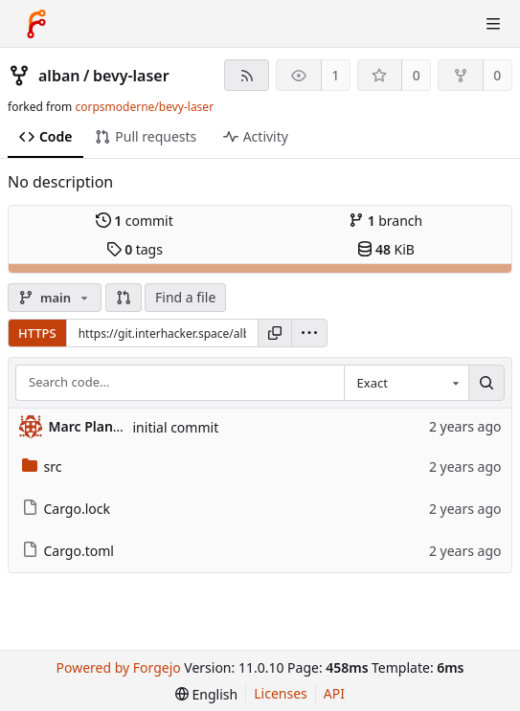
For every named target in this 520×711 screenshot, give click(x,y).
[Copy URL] (275, 333)
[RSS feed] (246, 75)
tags (134, 249)
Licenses (280, 693)
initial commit (176, 427)
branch (385, 220)
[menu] (309, 333)
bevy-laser (131, 75)
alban (58, 75)
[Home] (36, 24)
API (334, 693)
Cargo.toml (68, 551)
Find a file (185, 297)
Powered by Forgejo (118, 667)
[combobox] (406, 383)
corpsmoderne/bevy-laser (144, 107)
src (42, 466)
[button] (123, 297)
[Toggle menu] (493, 24)
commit (134, 220)
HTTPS (37, 333)
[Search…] (486, 383)
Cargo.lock (66, 509)
